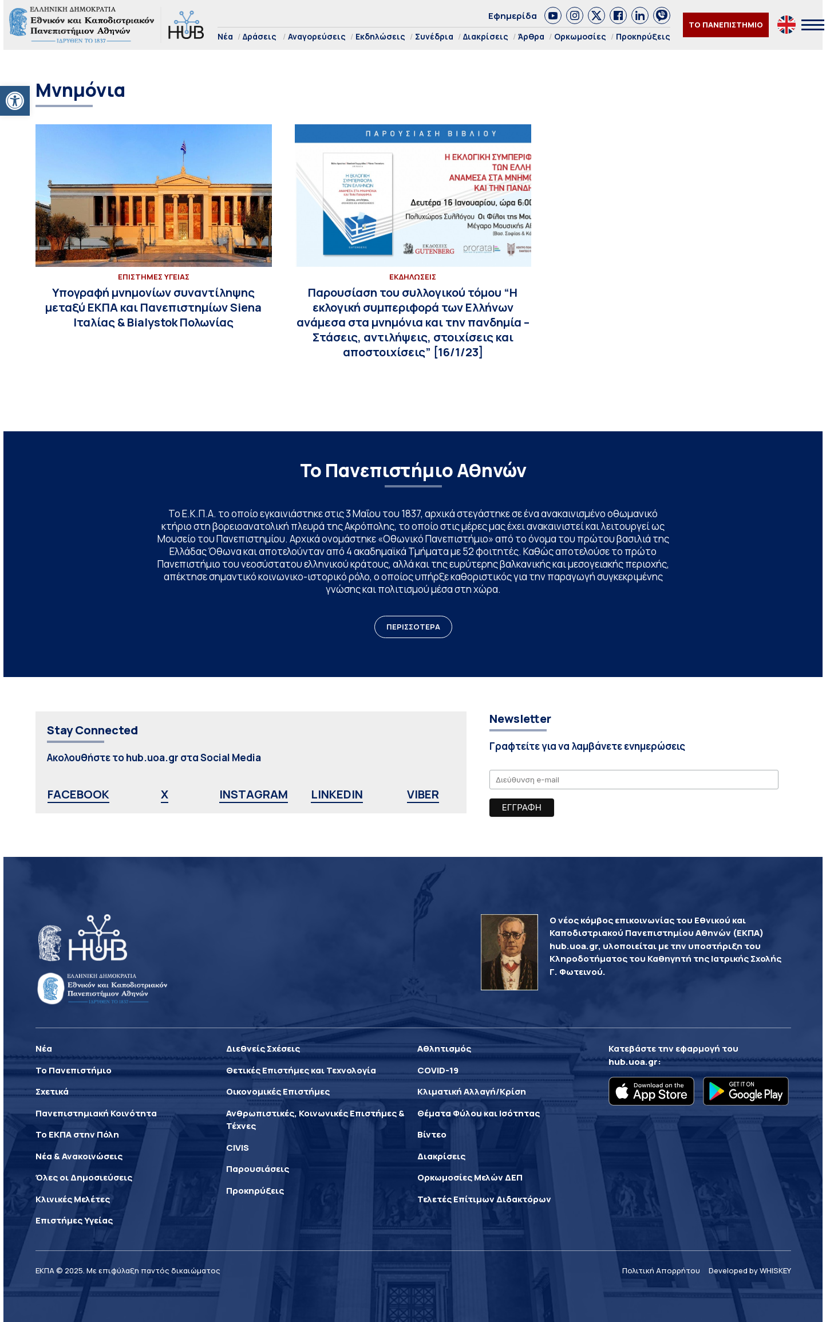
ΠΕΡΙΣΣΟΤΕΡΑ (413, 626)
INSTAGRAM (253, 794)
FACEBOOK (78, 794)
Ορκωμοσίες (580, 36)
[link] (553, 15)
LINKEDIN (337, 794)
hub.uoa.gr (633, 1062)
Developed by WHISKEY (750, 1270)
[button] (15, 101)
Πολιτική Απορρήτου (661, 1270)
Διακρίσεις (485, 36)
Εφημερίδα (512, 15)
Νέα (225, 36)
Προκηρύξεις (643, 36)
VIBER (423, 794)
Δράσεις (259, 36)
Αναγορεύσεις (317, 36)
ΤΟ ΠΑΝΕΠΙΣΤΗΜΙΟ (726, 24)
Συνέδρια (434, 36)
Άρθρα (531, 36)
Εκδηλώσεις (380, 36)
